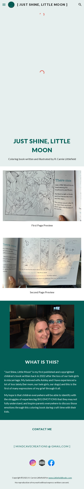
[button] (4, 4)
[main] (42, 148)
